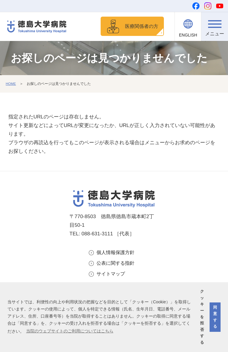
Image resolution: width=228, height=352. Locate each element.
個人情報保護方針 (116, 253)
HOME (11, 85)
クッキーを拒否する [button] (202, 316)
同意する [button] (215, 317)
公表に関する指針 (116, 264)
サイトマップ (111, 275)
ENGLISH (188, 35)
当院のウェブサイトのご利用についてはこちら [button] (69, 331)
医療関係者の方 (140, 26)
